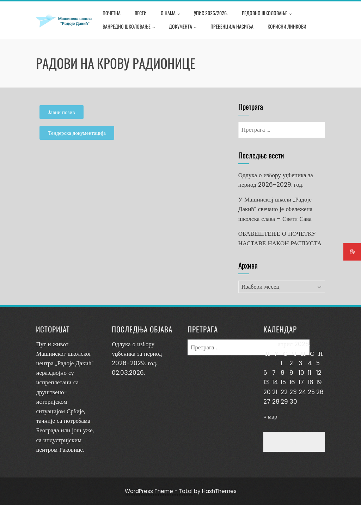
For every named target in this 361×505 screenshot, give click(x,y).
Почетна (112, 13)
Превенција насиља (231, 26)
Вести (141, 13)
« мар (270, 416)
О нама (170, 13)
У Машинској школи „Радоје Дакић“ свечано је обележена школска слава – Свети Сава (275, 209)
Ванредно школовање (129, 27)
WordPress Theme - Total (158, 491)
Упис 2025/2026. (211, 13)
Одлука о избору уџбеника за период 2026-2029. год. (137, 353)
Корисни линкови (287, 26)
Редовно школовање (267, 13)
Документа (182, 27)
